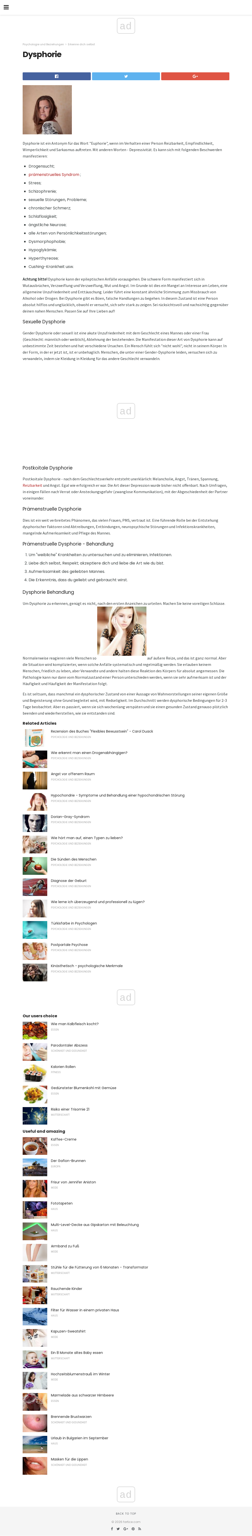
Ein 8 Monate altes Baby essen (77, 1352)
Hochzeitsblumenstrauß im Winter (80, 1374)
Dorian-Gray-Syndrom (70, 816)
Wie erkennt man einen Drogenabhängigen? (89, 752)
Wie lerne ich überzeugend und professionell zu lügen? (98, 901)
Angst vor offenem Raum (73, 773)
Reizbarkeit (32, 485)
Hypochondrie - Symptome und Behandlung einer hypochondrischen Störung (118, 795)
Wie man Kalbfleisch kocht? (75, 1023)
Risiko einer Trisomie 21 (70, 1109)
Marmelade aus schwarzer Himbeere (82, 1395)
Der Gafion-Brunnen (68, 1160)
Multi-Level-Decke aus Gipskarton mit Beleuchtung (95, 1224)
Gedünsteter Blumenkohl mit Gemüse (83, 1087)
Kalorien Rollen (63, 1066)
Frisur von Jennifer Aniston (73, 1182)
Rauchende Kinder (66, 1288)
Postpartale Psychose (69, 944)
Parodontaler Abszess (69, 1045)
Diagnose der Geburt (69, 880)
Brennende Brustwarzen (71, 1416)
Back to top (126, 1514)
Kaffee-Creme (64, 1139)
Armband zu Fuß (65, 1246)
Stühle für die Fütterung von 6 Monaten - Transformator (99, 1267)
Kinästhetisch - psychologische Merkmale (87, 965)
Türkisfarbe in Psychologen (74, 923)
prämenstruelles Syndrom (54, 174)
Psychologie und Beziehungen (43, 44)
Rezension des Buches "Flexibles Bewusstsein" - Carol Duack (102, 731)
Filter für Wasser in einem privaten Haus (85, 1310)
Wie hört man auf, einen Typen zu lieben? (87, 837)
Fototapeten (62, 1203)
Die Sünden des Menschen (73, 859)
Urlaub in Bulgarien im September (79, 1438)
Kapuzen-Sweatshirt (68, 1331)
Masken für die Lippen (69, 1459)
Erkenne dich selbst (81, 44)
